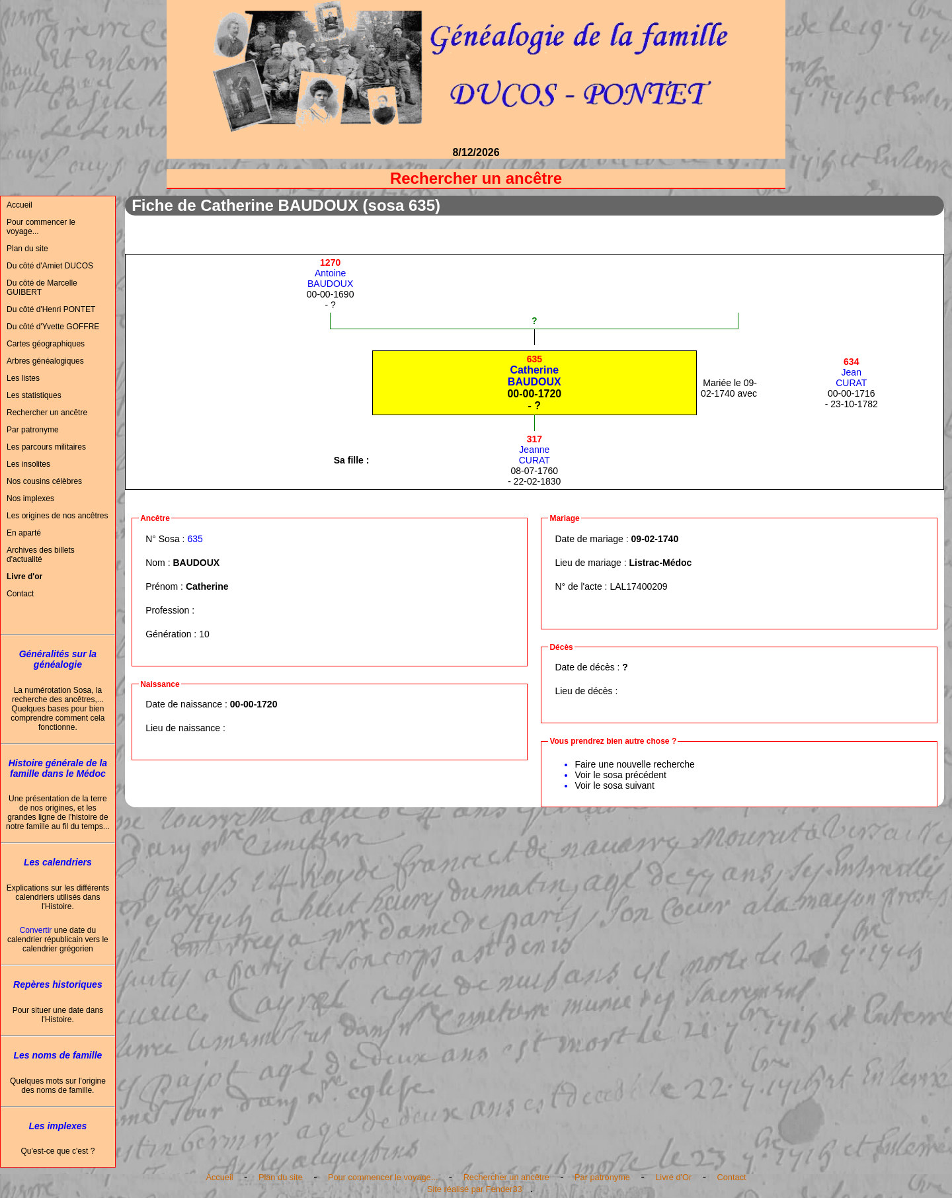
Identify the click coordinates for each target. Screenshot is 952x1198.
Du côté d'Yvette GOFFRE (53, 326)
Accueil (19, 205)
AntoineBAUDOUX (330, 273)
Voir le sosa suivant (614, 785)
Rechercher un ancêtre (47, 412)
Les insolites (28, 464)
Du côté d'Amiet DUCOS (50, 265)
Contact (20, 593)
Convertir (36, 930)
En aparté (24, 533)
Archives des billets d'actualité (41, 554)
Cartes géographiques (46, 343)
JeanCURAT (851, 372)
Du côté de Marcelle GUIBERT (42, 287)
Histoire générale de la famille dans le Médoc (58, 768)
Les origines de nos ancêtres (57, 515)
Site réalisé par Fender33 (474, 1189)
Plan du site (27, 248)
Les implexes (57, 1126)
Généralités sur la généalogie (58, 659)
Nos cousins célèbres (44, 481)
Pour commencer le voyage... (41, 227)
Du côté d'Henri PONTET (51, 309)
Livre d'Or (673, 1177)
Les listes (23, 378)
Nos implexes (30, 498)
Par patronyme (33, 429)
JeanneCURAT (534, 449)
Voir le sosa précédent (620, 775)
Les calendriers (58, 862)
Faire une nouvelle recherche (634, 764)
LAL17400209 (638, 586)
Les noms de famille (57, 1055)
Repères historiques (57, 984)
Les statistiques (34, 395)
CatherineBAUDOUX (534, 370)
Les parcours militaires (46, 447)
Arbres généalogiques (45, 361)
